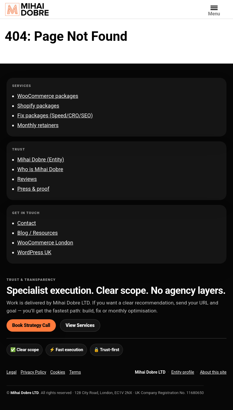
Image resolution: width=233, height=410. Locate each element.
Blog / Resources (37, 233)
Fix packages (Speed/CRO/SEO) (55, 115)
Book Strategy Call (31, 325)
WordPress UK (34, 252)
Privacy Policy (33, 372)
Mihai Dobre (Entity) (40, 159)
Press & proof (33, 189)
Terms (75, 372)
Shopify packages (38, 106)
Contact (26, 223)
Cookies (57, 372)
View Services (80, 325)
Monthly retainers (38, 125)
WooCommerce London (45, 242)
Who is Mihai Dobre (40, 169)
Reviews (27, 179)
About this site (213, 372)
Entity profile (182, 372)
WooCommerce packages (47, 96)
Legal (12, 372)
